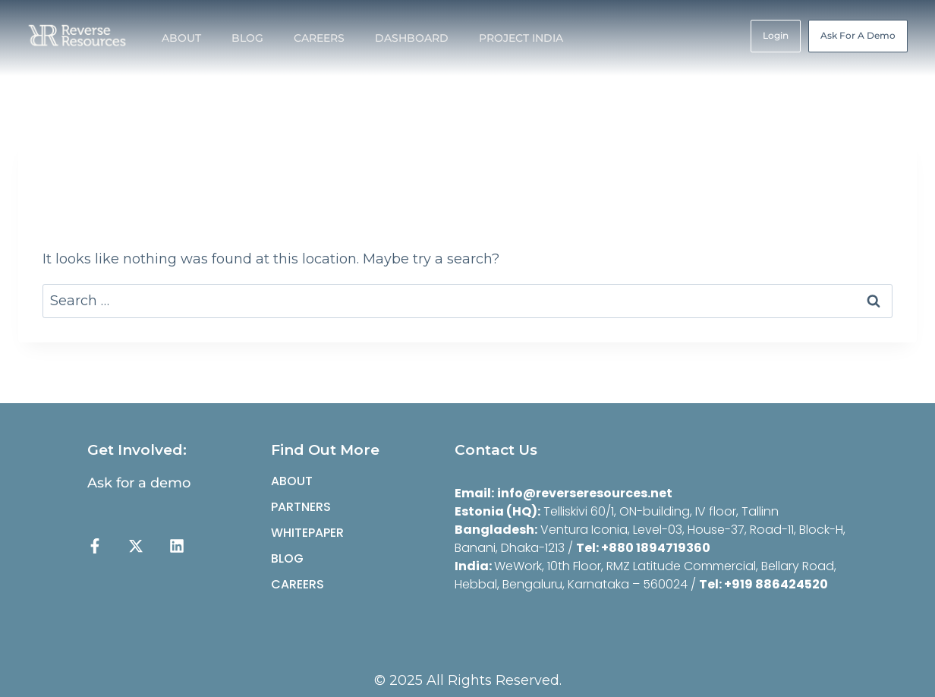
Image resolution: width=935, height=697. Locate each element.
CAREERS (319, 38)
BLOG (247, 38)
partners (301, 507)
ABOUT (181, 38)
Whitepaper (307, 532)
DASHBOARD (412, 38)
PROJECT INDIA (521, 38)
